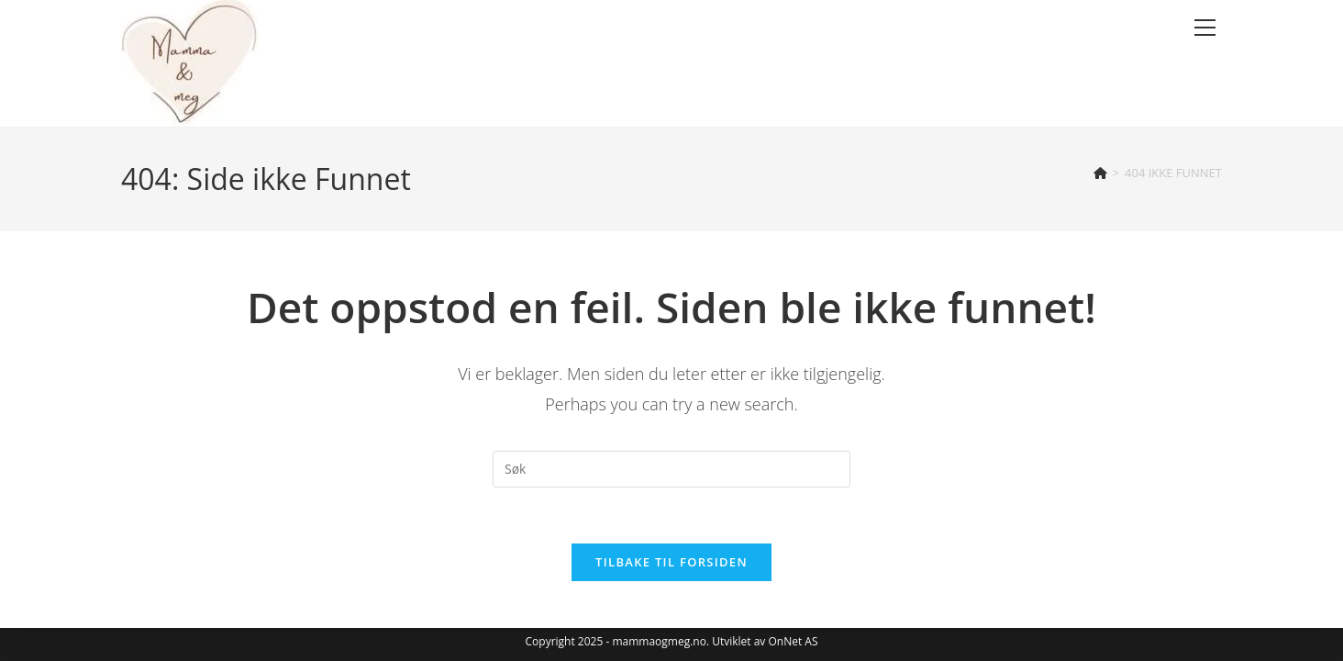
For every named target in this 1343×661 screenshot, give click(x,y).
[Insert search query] (671, 469)
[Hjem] (1100, 172)
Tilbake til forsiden (671, 562)
